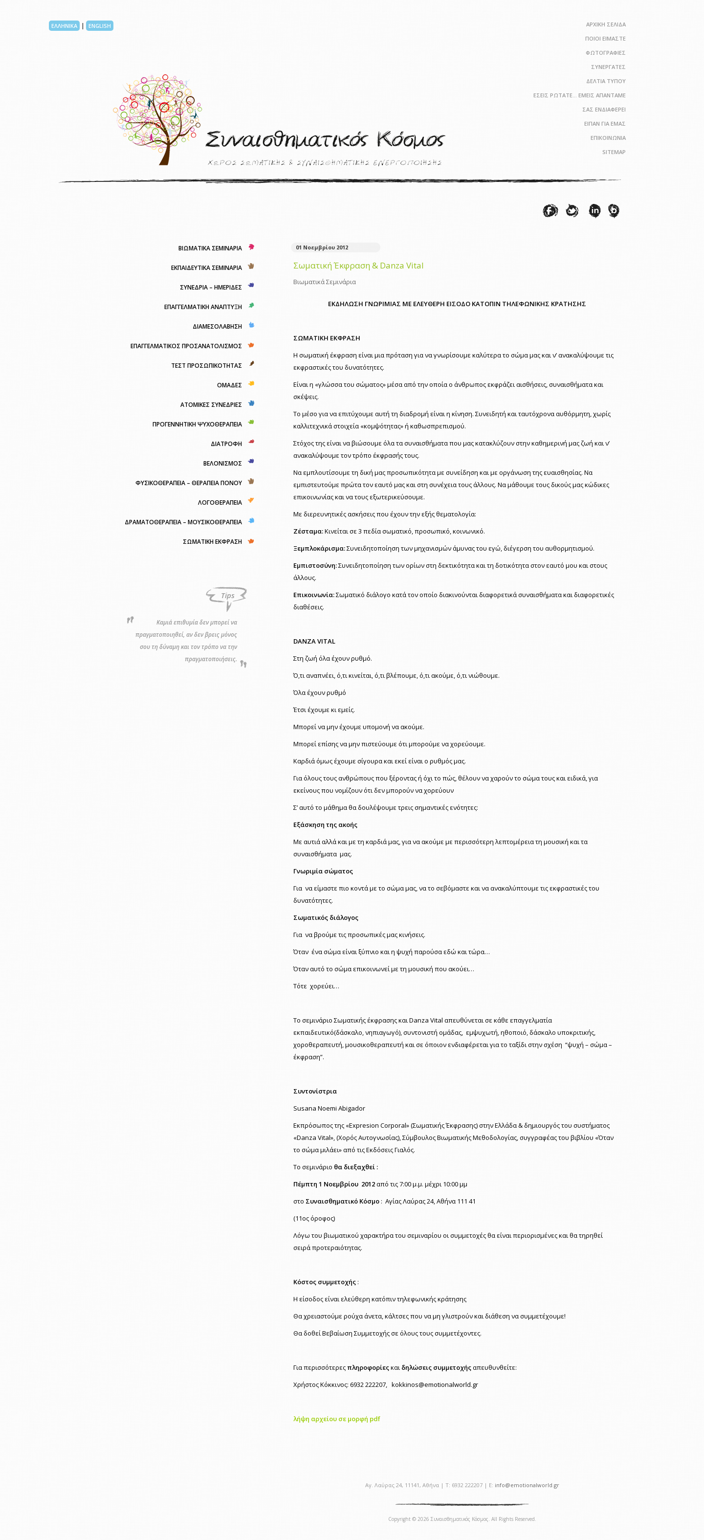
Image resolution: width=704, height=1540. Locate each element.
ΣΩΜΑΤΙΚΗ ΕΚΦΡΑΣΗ (212, 541)
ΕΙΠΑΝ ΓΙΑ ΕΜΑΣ (605, 123)
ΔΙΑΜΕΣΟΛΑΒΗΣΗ (217, 326)
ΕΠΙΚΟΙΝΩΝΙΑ (608, 137)
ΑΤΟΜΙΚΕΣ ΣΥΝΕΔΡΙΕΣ (211, 405)
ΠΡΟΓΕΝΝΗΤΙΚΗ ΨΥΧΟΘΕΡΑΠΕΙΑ (197, 424)
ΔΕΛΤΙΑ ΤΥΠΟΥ (606, 81)
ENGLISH (99, 25)
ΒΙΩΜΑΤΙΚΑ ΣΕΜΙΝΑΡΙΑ (210, 248)
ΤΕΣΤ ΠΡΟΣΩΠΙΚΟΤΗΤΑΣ (206, 365)
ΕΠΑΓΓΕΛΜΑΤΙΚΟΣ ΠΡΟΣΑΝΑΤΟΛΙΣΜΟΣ (186, 346)
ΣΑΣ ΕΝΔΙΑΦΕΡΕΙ (604, 109)
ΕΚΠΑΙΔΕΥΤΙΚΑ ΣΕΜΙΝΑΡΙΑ (206, 268)
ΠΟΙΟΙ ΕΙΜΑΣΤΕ (605, 38)
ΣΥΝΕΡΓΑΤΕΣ (608, 66)
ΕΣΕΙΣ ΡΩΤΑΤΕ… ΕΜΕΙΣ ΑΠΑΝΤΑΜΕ (579, 95)
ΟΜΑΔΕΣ (229, 385)
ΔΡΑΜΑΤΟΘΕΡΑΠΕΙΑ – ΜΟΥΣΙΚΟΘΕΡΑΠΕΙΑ (183, 522)
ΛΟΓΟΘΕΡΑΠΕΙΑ (220, 502)
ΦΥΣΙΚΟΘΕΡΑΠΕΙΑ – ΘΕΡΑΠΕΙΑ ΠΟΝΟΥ (188, 483)
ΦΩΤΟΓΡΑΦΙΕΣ (606, 52)
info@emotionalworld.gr (527, 1485)
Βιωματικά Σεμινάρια (324, 281)
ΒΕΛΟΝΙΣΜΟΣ (222, 463)
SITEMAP (614, 152)
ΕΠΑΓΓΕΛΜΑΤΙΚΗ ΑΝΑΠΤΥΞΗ (203, 307)
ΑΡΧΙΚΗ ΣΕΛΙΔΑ (606, 24)
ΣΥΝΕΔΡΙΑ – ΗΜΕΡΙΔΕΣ (211, 287)
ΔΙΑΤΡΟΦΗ (226, 444)
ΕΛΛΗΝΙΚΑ (64, 25)
